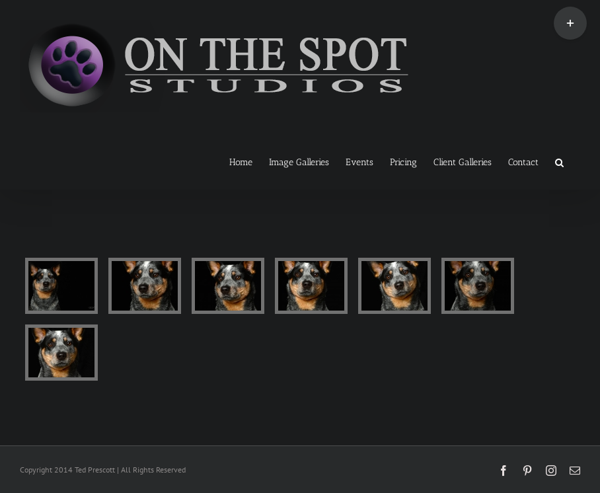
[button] (559, 161)
